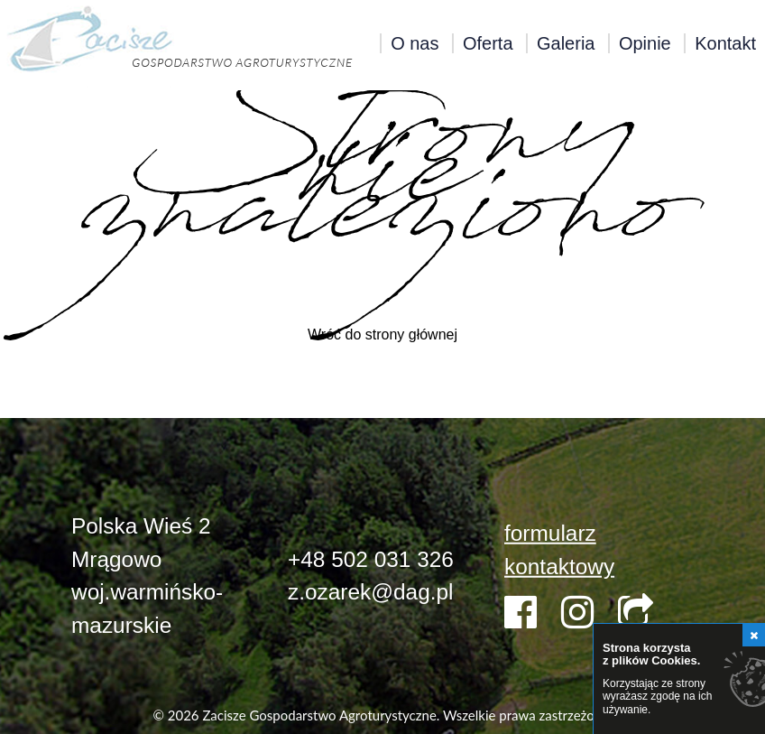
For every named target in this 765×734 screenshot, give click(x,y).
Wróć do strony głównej (382, 334)
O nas (414, 43)
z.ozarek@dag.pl (371, 592)
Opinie (645, 43)
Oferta (488, 43)
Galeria (565, 43)
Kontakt (725, 43)
